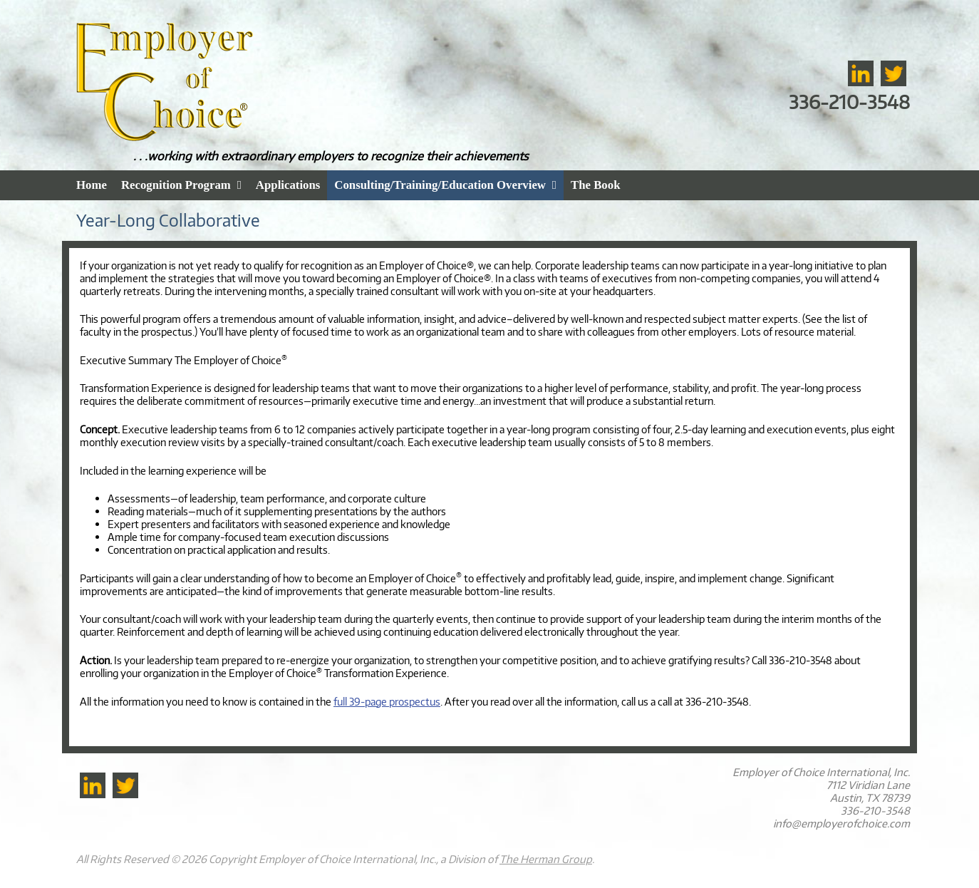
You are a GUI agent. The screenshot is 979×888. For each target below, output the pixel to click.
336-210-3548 (849, 101)
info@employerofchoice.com (841, 823)
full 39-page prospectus (386, 701)
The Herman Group (545, 858)
